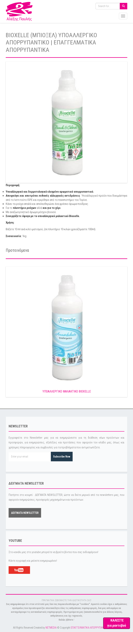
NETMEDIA (51, 627)
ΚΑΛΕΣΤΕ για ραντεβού (116, 622)
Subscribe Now (61, 456)
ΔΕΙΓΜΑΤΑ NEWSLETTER (25, 512)
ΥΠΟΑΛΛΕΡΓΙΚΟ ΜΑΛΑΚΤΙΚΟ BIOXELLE (66, 391)
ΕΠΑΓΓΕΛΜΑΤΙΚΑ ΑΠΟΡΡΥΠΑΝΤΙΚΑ (90, 627)
